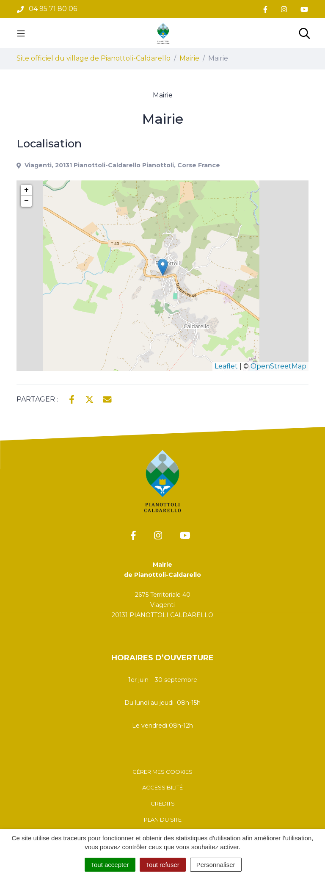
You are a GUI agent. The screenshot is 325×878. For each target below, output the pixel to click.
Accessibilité (162, 787)
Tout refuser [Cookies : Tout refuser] (162, 864)
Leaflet (226, 366)
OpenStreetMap (278, 366)
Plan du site (163, 819)
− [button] (26, 201)
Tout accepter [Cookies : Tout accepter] (110, 864)
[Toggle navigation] (21, 33)
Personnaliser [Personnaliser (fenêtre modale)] (215, 864)
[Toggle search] (304, 33)
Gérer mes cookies (162, 771)
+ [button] (26, 190)
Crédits (163, 803)
